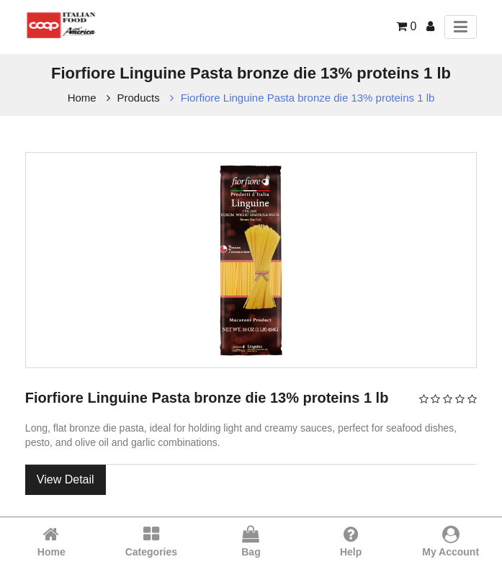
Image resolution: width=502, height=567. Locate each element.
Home (82, 97)
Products (138, 97)
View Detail (65, 479)
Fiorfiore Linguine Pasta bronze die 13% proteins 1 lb (308, 97)
